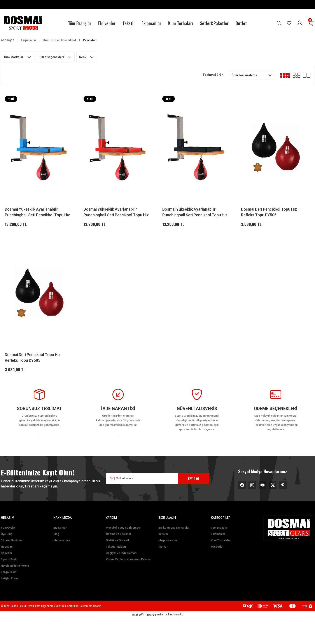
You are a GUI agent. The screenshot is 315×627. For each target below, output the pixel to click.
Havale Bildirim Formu (15, 574)
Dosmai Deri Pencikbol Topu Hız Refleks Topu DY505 (269, 212)
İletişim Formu (10, 587)
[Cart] (311, 23)
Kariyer (163, 555)
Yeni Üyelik (8, 536)
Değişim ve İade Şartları (121, 562)
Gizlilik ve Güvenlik (118, 549)
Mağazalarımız (167, 549)
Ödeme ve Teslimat (118, 543)
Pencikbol (89, 40)
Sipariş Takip (9, 568)
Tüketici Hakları (116, 555)
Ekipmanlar (218, 543)
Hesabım (6, 555)
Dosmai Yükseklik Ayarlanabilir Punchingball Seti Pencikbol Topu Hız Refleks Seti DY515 (37, 212)
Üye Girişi (7, 543)
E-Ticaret (149, 624)
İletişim (163, 543)
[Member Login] (300, 23)
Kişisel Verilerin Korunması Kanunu (128, 568)
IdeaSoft (137, 624)
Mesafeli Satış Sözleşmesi (123, 536)
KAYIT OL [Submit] (194, 486)
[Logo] (23, 23)
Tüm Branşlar (219, 536)
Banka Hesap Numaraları (174, 536)
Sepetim (6, 562)
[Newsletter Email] (154, 486)
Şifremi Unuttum (11, 549)
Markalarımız (61, 549)
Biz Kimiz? (60, 536)
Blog (56, 543)
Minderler (217, 555)
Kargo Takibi (9, 581)
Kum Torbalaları (221, 549)
